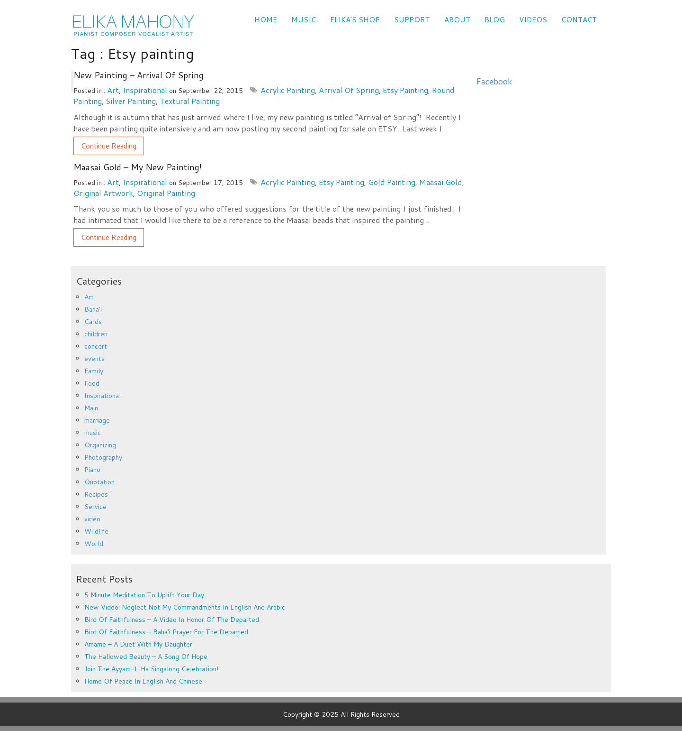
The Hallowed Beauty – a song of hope (145, 656)
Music (303, 20)
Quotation (99, 482)
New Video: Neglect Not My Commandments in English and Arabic (184, 607)
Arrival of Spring (349, 89)
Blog (495, 20)
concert (95, 346)
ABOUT (457, 20)
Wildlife (96, 531)
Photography (103, 457)
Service (95, 506)
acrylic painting (287, 89)
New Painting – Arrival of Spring (138, 75)
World (93, 543)
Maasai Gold (440, 181)
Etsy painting (405, 89)
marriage (97, 420)
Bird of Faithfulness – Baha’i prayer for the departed (166, 632)
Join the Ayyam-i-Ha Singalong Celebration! (151, 669)
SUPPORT (412, 20)
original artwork (103, 192)
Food (91, 383)
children (96, 334)
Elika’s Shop (355, 20)
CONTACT (579, 20)
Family (93, 371)
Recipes (96, 494)
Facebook (494, 81)
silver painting (131, 100)
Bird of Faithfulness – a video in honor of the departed (171, 619)
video (92, 519)
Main (91, 408)
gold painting (391, 181)
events (94, 358)
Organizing (100, 445)
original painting (166, 192)
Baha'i (93, 309)
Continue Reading (108, 146)
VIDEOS (533, 20)
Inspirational (145, 89)
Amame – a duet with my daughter (138, 644)
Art (113, 89)
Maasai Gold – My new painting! (137, 167)
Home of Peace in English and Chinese (143, 681)
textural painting (190, 100)
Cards (93, 321)
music (92, 432)
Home (265, 20)
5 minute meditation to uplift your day (144, 595)
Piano (92, 469)
